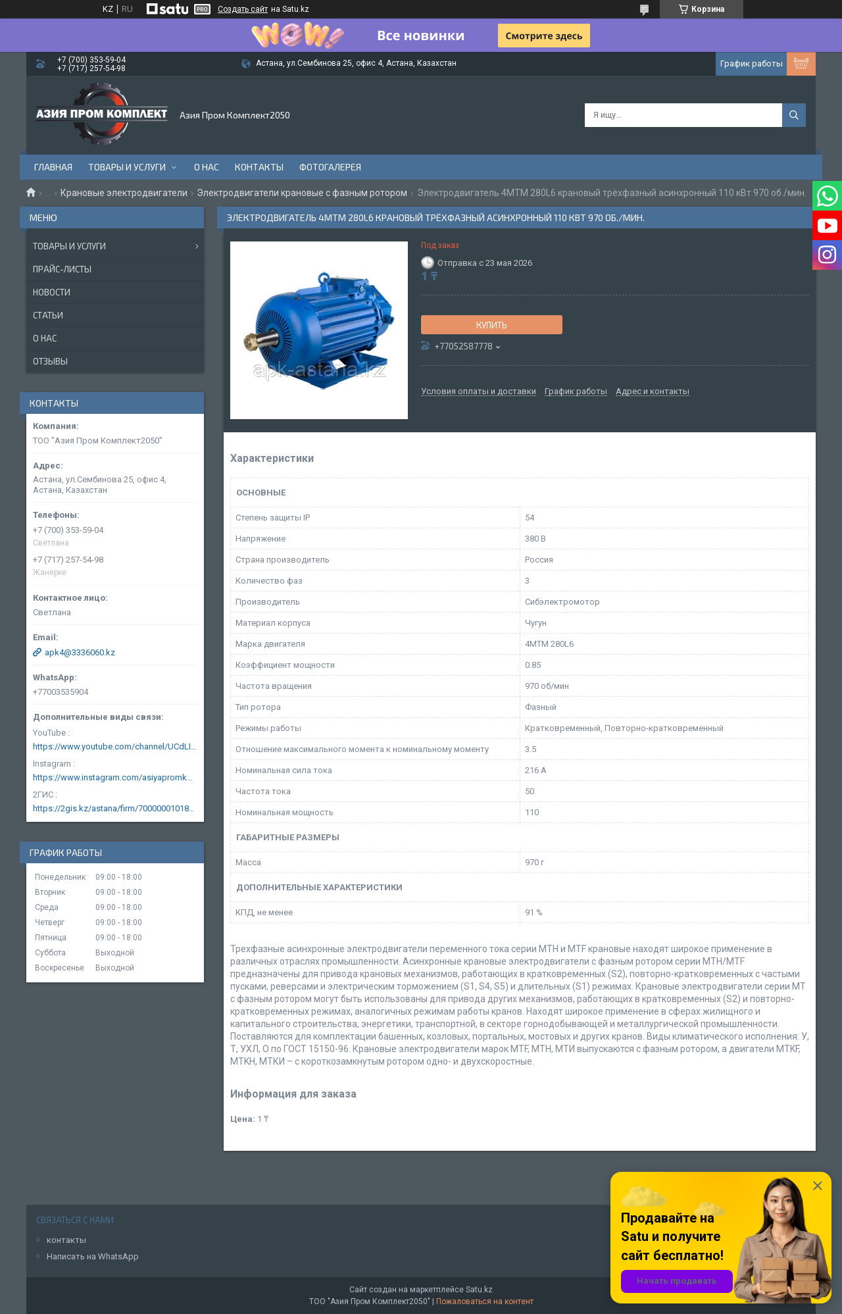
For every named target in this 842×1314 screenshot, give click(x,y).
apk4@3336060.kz (80, 652)
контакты (66, 1240)
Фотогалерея (330, 166)
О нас (206, 166)
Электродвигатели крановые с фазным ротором (302, 193)
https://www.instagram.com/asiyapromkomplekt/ (115, 777)
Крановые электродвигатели (124, 193)
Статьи (48, 315)
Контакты (259, 166)
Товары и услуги (127, 166)
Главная (53, 166)
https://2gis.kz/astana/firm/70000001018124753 (115, 808)
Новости (51, 292)
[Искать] (794, 115)
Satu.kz (479, 1289)
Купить (491, 325)
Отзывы (50, 361)
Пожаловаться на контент (484, 1301)
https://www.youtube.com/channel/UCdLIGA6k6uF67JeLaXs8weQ (115, 746)
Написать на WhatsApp (93, 1256)
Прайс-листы (62, 269)
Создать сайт (243, 9)
